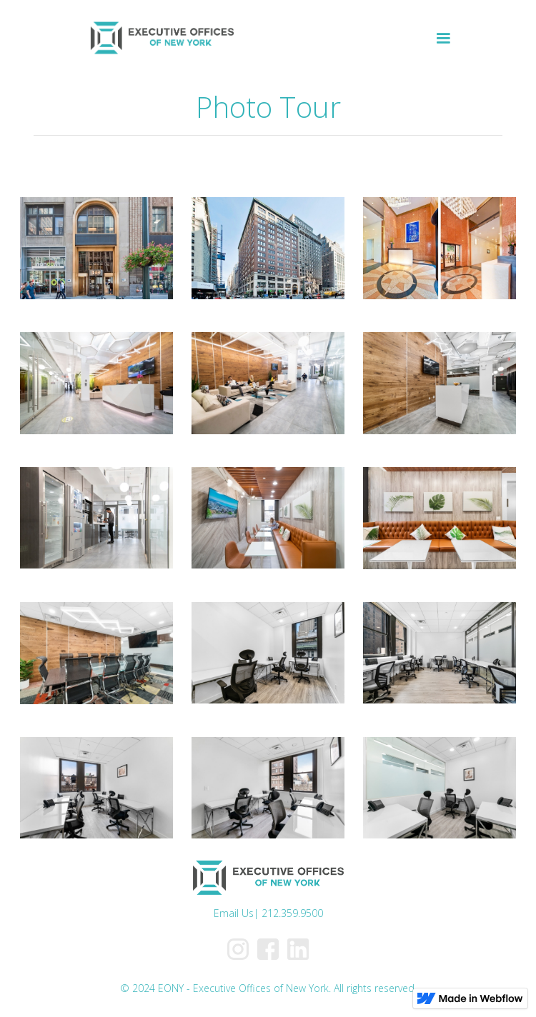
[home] (158, 38)
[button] (443, 38)
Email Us (234, 913)
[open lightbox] (96, 248)
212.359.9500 (292, 913)
